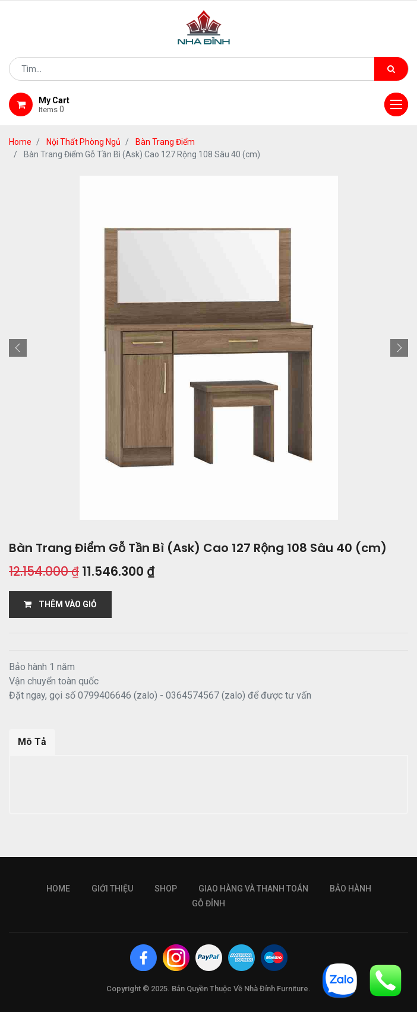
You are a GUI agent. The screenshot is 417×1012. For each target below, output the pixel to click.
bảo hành (350, 888)
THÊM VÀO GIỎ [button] (60, 604)
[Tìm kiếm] (391, 69)
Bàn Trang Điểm (165, 142)
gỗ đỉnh (208, 903)
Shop (165, 888)
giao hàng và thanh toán (253, 888)
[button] (18, 348)
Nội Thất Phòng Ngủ (83, 142)
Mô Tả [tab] (32, 741)
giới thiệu (112, 888)
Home (20, 142)
